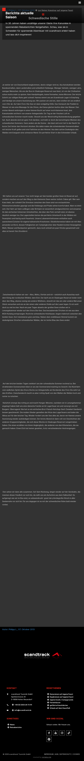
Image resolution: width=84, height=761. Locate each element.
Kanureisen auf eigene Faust (61, 694)
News (12, 725)
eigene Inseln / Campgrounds (61, 700)
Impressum (49, 754)
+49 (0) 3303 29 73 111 (23, 705)
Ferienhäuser (55, 702)
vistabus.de (46, 757)
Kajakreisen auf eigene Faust (61, 697)
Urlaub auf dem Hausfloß (60, 708)
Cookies (76, 754)
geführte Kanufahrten (59, 705)
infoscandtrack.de (23, 710)
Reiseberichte (16, 727)
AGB (56, 754)
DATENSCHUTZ (65, 754)
